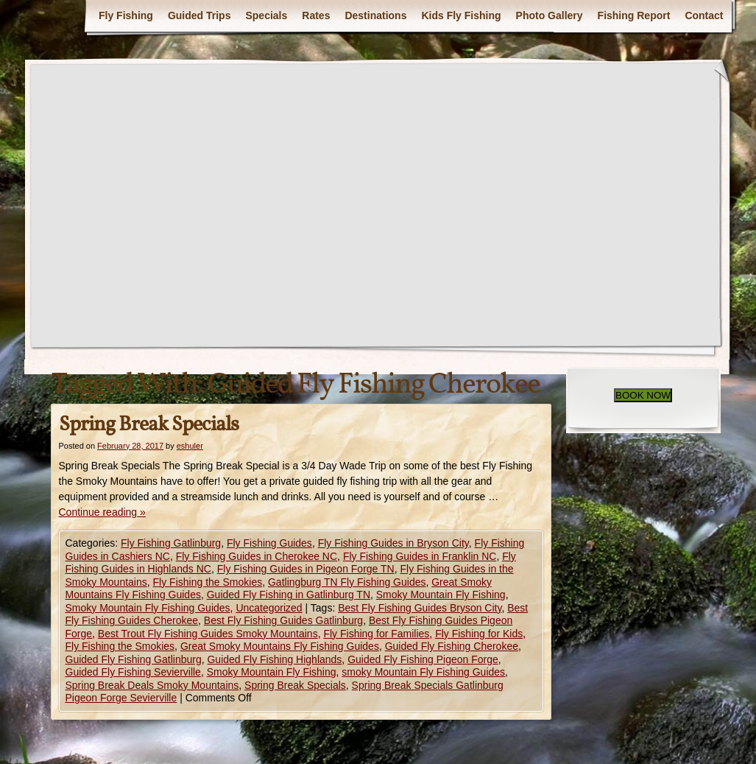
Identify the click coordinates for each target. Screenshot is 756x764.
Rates (316, 15)
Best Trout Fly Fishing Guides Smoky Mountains (208, 633)
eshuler (190, 445)
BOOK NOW (643, 395)
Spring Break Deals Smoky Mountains (152, 685)
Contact (704, 15)
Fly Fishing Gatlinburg (171, 543)
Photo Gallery (549, 15)
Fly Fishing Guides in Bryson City (393, 543)
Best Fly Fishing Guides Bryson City (419, 608)
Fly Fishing (126, 15)
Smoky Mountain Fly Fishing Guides (148, 608)
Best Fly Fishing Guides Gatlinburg (283, 620)
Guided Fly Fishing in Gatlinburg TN (288, 594)
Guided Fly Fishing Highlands (274, 659)
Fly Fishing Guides (269, 543)
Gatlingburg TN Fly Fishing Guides (347, 582)
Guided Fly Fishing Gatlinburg (134, 659)
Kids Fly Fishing (461, 15)
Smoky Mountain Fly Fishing (441, 594)
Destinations (375, 15)
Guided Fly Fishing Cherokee (451, 646)
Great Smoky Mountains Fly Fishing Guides (279, 646)
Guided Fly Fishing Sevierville (133, 672)
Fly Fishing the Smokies (208, 582)
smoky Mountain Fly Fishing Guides (423, 672)
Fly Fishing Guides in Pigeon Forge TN (306, 569)
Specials (266, 15)
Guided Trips (199, 15)
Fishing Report (634, 15)
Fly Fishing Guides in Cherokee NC (256, 556)
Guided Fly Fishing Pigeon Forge (422, 659)
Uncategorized (269, 608)
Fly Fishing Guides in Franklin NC (420, 556)
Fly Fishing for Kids (479, 633)
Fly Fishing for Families (376, 633)
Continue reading (102, 512)
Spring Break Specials (149, 424)
